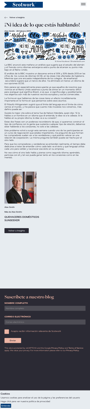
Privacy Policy (57, 348)
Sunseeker (12, 220)
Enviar (13, 340)
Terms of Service (75, 348)
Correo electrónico (17, 316)
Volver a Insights (14, 17)
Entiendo (5, 406)
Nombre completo (16, 303)
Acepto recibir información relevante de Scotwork (36, 331)
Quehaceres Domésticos (21, 217)
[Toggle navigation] (83, 4)
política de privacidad (39, 401)
